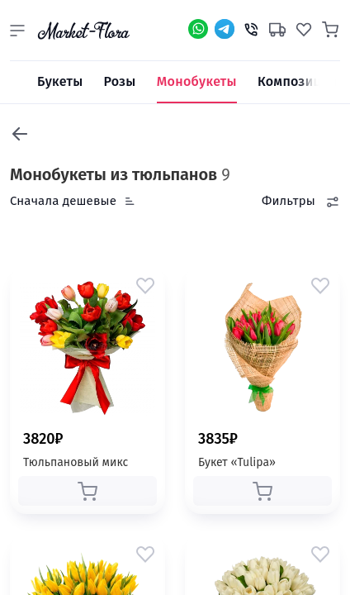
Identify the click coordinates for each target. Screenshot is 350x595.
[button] (17, 30)
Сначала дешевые (63, 200)
